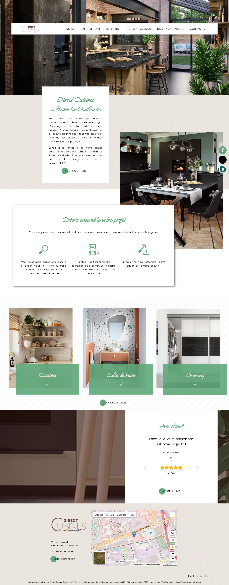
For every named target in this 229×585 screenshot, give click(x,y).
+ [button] (173, 554)
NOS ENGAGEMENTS (170, 29)
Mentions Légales (198, 576)
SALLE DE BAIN (90, 29)
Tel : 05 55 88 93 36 (61, 551)
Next (197, 467)
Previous (144, 467)
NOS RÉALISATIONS (138, 29)
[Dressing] (188, 348)
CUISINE (70, 29)
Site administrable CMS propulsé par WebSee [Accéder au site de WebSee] (147, 582)
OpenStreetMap (153, 564)
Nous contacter (64, 559)
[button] (172, 514)
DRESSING (112, 29)
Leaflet (133, 564)
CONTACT (196, 29)
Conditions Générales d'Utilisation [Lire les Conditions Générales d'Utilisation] (185, 582)
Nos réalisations (75, 170)
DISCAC (63, 163)
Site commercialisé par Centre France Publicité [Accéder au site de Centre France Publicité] (49, 582)
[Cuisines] (41, 348)
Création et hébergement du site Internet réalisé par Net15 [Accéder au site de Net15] (99, 582)
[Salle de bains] (114, 348)
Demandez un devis (114, 402)
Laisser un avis (171, 491)
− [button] (173, 559)
